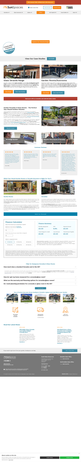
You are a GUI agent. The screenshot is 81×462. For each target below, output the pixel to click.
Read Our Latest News (12, 327)
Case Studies (51, 58)
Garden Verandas (30, 112)
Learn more (11, 459)
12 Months (9, 242)
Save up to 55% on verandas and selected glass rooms (40, 98)
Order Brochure (47, 7)
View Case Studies (20, 91)
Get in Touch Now (70, 353)
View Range (8, 91)
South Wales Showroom (47, 359)
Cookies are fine (69, 457)
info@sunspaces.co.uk (8, 367)
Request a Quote (10, 128)
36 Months (28, 242)
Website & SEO (65, 376)
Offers (40, 12)
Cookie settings (50, 457)
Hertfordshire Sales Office (67, 365)
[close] (79, 453)
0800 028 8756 (34, 7)
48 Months (10, 244)
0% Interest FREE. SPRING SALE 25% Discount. (40, 2)
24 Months (19, 242)
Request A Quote (57, 7)
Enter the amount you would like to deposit (16, 233)
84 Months (28, 244)
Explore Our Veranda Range (40, 41)
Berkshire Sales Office (66, 359)
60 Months (19, 244)
